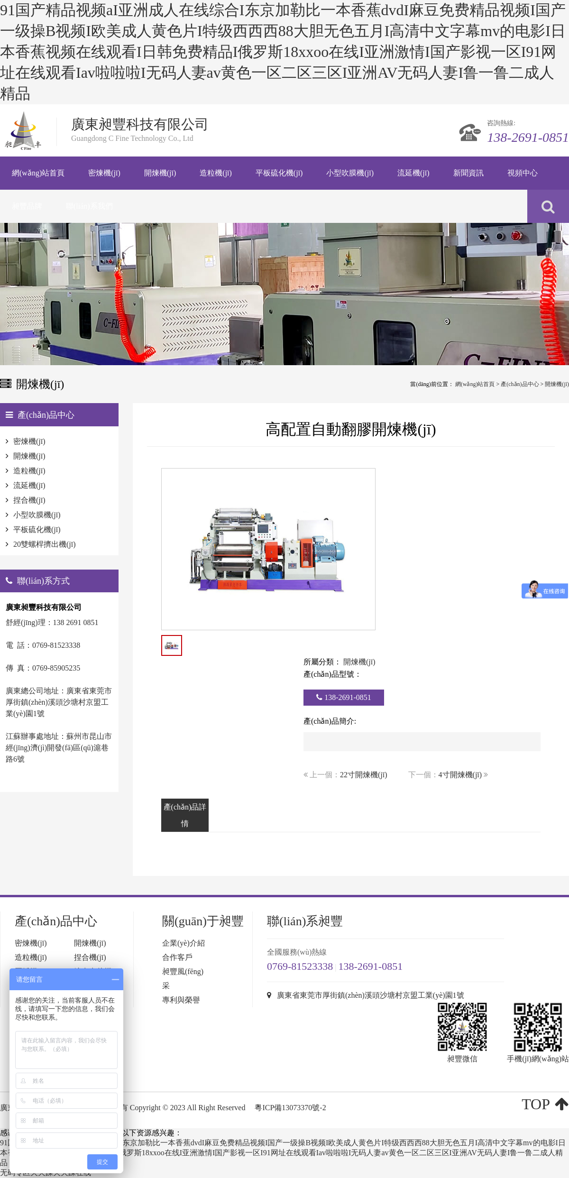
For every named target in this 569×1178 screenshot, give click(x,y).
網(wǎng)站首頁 (475, 384)
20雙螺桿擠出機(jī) (44, 544)
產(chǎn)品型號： (332, 674)
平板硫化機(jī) (37, 529)
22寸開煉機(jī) (363, 775)
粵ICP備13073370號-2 (290, 1108)
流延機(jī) (29, 485)
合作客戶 (177, 957)
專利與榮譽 (181, 1000)
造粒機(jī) (29, 471)
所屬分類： (322, 662)
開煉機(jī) (557, 384)
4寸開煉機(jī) (460, 775)
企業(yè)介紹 (183, 943)
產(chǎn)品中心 (520, 384)
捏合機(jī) (29, 500)
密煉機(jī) (29, 441)
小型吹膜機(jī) (37, 515)
